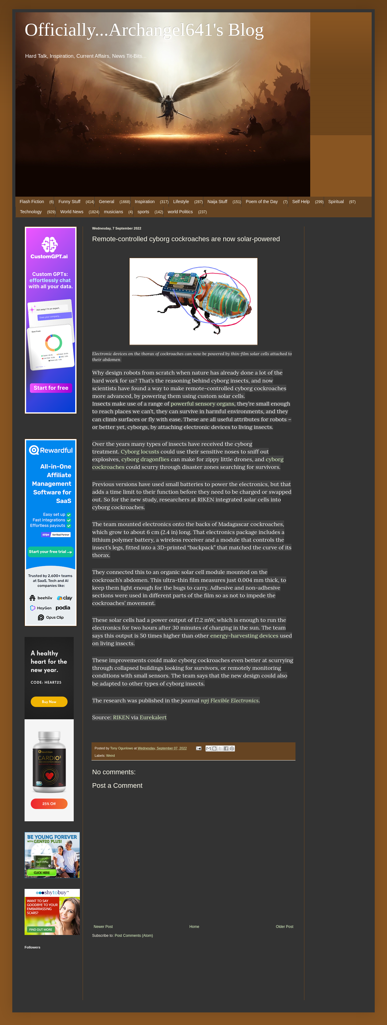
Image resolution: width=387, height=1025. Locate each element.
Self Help (301, 201)
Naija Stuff (217, 201)
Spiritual (336, 201)
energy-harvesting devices (244, 635)
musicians (113, 211)
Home (194, 927)
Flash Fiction (32, 201)
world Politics (180, 211)
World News (71, 211)
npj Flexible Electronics (230, 700)
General (106, 201)
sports (143, 211)
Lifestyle (181, 201)
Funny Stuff (69, 201)
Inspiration (145, 201)
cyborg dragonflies (145, 459)
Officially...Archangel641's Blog (144, 29)
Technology (31, 211)
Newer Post (103, 927)
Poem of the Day (262, 201)
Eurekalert (153, 717)
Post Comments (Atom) (134, 935)
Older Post (284, 927)
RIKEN (121, 717)
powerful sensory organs (202, 403)
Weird (110, 755)
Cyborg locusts (140, 451)
